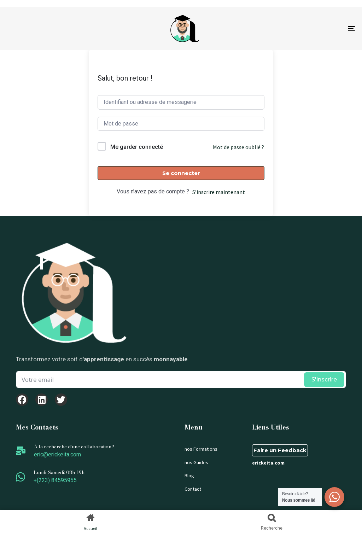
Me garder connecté (136, 147)
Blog (189, 475)
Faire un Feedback (279, 450)
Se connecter (181, 173)
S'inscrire (324, 379)
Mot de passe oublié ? (238, 147)
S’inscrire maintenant (218, 191)
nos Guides (196, 462)
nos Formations (201, 449)
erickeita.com (268, 463)
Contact (193, 489)
